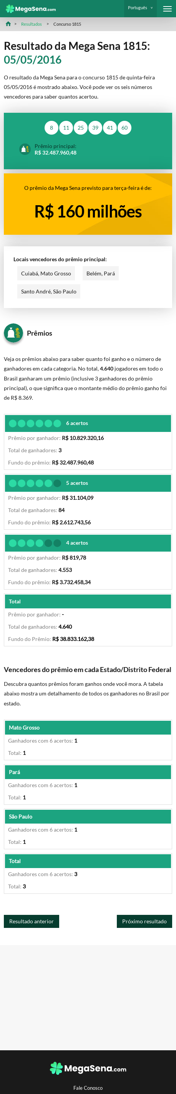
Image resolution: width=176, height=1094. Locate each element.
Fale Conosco (88, 1088)
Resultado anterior (31, 921)
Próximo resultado (144, 921)
